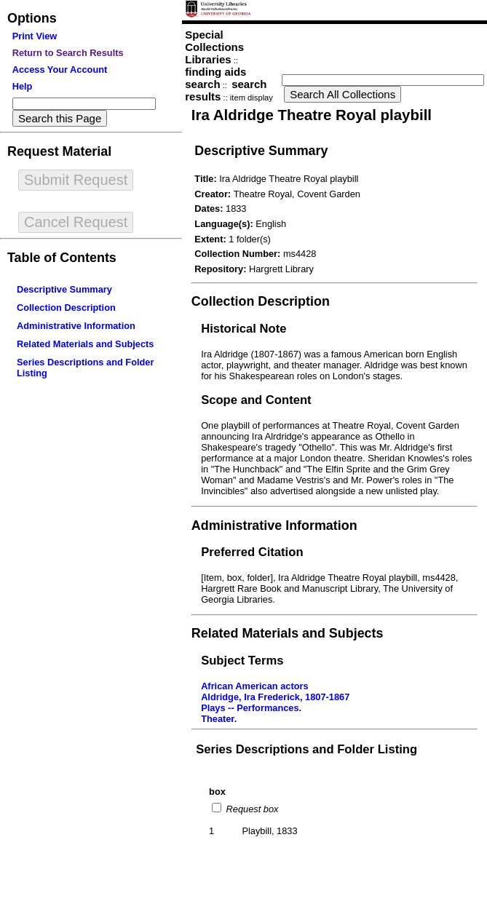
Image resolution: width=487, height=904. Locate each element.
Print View (35, 36)
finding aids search (215, 78)
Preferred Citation (252, 552)
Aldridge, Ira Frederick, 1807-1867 (275, 696)
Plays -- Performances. (251, 707)
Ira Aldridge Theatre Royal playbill (311, 114)
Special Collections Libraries (214, 47)
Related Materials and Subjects (85, 343)
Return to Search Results (68, 52)
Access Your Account (60, 69)
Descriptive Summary (64, 289)
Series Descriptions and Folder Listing (306, 749)
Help (22, 86)
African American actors (254, 686)
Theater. (219, 718)
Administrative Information (76, 325)
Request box (250, 809)
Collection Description (66, 307)
